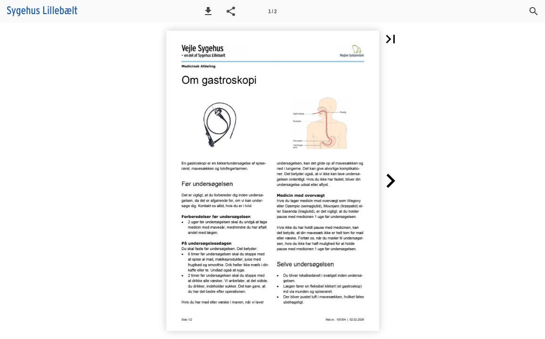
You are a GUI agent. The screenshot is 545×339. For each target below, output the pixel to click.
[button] (208, 11)
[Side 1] (273, 11)
